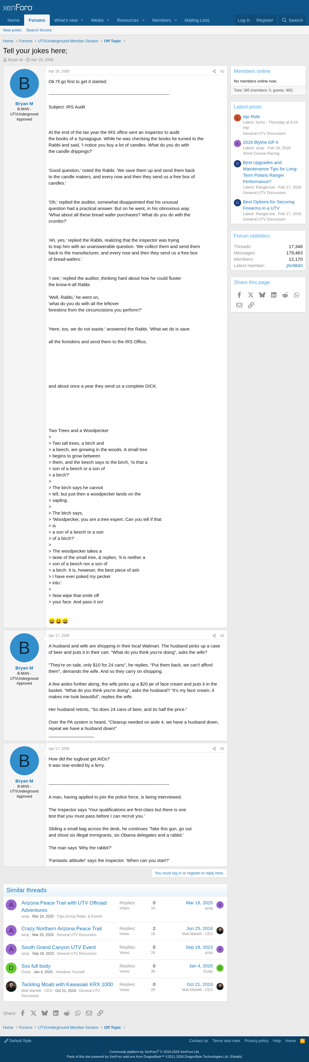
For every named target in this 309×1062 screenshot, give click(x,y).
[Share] (214, 71)
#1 (222, 71)
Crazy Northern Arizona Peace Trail (61, 928)
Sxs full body (35, 966)
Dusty (26, 972)
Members (161, 20)
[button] (82, 20)
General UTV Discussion (76, 935)
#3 (222, 749)
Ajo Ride (251, 116)
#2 (222, 636)
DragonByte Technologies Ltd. (207, 1056)
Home (14, 20)
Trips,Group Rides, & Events (80, 916)
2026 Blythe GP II (260, 142)
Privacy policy (257, 1040)
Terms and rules (226, 1040)
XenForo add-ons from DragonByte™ (137, 1056)
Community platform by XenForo (154, 1052)
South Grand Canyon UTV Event (58, 947)
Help (277, 1040)
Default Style (17, 1040)
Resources (128, 20)
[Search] (292, 20)
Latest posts (248, 107)
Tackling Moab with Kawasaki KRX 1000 (67, 984)
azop (25, 916)
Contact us (198, 1040)
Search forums (39, 30)
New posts (12, 30)
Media (97, 20)
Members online (252, 71)
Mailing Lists (197, 20)
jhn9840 (295, 265)
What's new (66, 20)
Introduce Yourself (70, 972)
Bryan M (15, 59)
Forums (37, 20)
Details (236, 1056)
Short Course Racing (261, 153)
